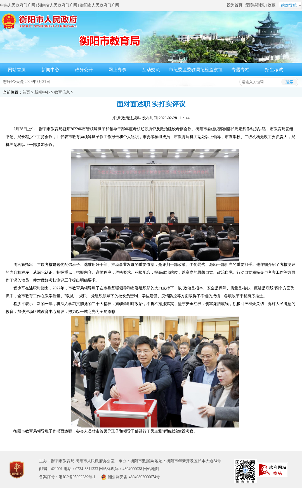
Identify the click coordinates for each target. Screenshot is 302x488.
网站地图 (151, 469)
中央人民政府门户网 (17, 5)
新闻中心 (50, 69)
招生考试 (274, 69)
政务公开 (84, 69)
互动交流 (151, 69)
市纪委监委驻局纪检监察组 (196, 69)
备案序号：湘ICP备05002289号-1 (67, 477)
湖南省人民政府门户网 (57, 5)
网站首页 (17, 69)
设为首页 (234, 5)
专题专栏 (240, 69)
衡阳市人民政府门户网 (99, 5)
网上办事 (117, 69)
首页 (26, 92)
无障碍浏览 (255, 5)
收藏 (271, 5)
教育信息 (62, 92)
